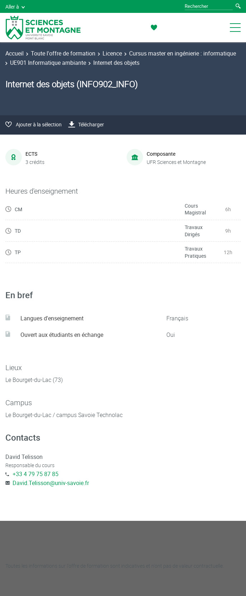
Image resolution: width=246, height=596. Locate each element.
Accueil (14, 53)
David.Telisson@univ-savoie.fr (51, 483)
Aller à (15, 6)
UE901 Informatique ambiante (48, 63)
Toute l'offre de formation (63, 53)
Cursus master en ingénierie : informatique (182, 53)
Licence (112, 53)
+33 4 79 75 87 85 (35, 474)
